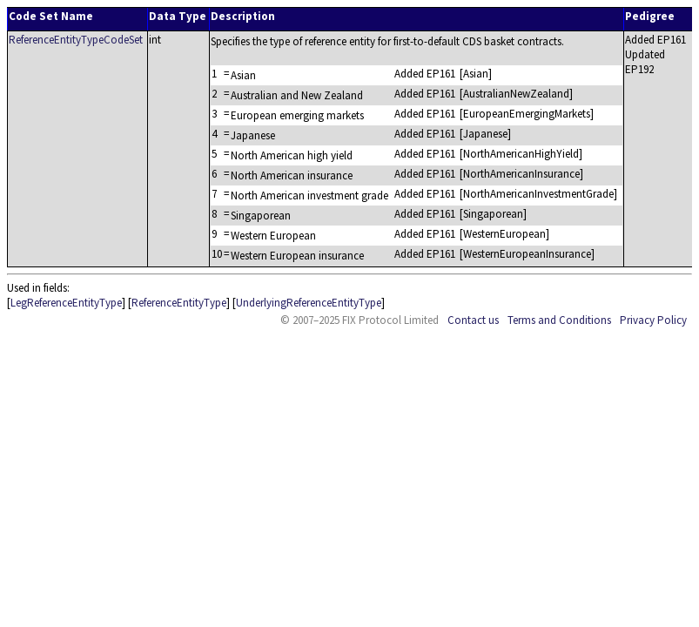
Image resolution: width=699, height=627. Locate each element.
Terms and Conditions (559, 320)
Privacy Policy (653, 320)
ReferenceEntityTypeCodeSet (76, 39)
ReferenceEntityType (178, 302)
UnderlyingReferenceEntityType (308, 302)
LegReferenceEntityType (66, 302)
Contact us (473, 320)
